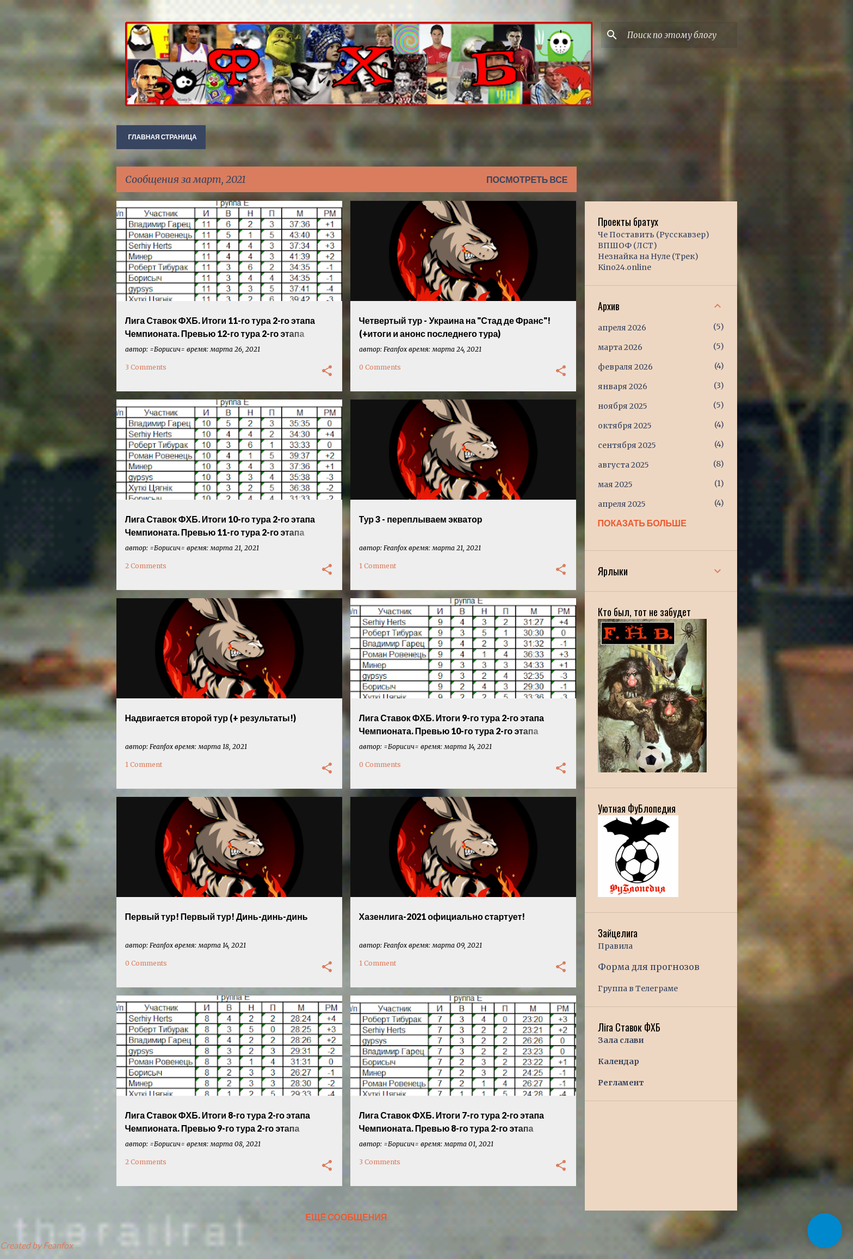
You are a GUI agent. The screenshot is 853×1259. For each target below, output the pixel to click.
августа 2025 (623, 465)
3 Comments (145, 367)
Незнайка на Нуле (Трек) (648, 256)
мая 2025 (615, 484)
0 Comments (380, 367)
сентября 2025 (627, 445)
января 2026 (622, 386)
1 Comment (377, 566)
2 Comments (145, 566)
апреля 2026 (622, 328)
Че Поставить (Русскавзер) (653, 234)
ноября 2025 (622, 406)
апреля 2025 (622, 504)
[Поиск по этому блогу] (680, 35)
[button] (326, 371)
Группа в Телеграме (638, 988)
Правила (615, 946)
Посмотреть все (527, 179)
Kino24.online (624, 267)
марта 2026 (620, 347)
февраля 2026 (625, 367)
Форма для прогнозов (649, 966)
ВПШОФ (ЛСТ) (627, 245)
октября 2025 (625, 426)
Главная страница (162, 137)
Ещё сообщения (346, 1217)
